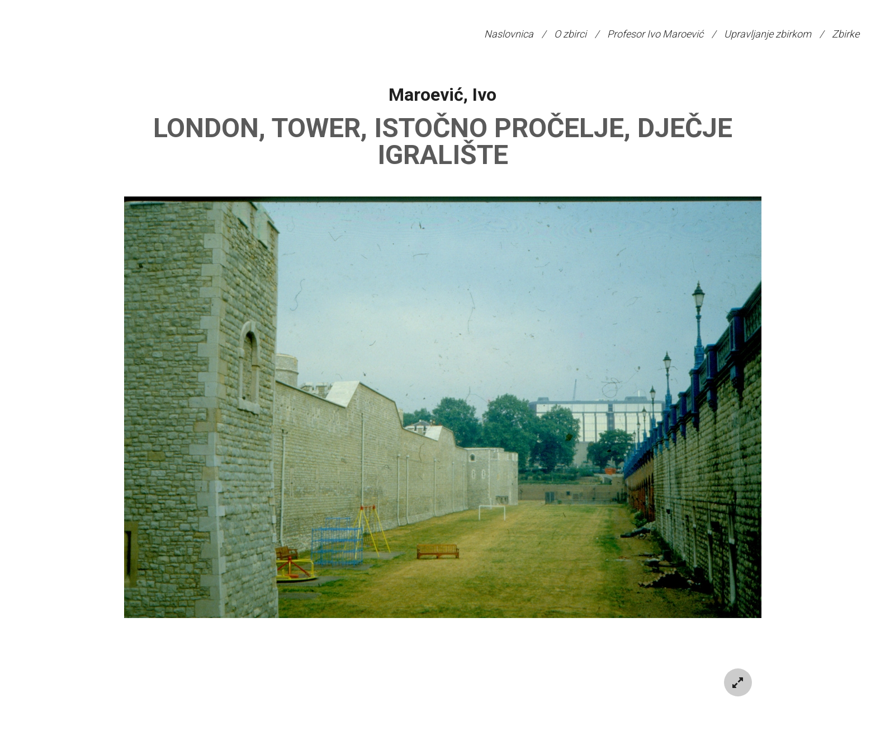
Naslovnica (508, 34)
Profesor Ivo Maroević (655, 34)
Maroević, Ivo (442, 94)
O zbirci (570, 34)
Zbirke (845, 34)
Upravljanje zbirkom (767, 34)
